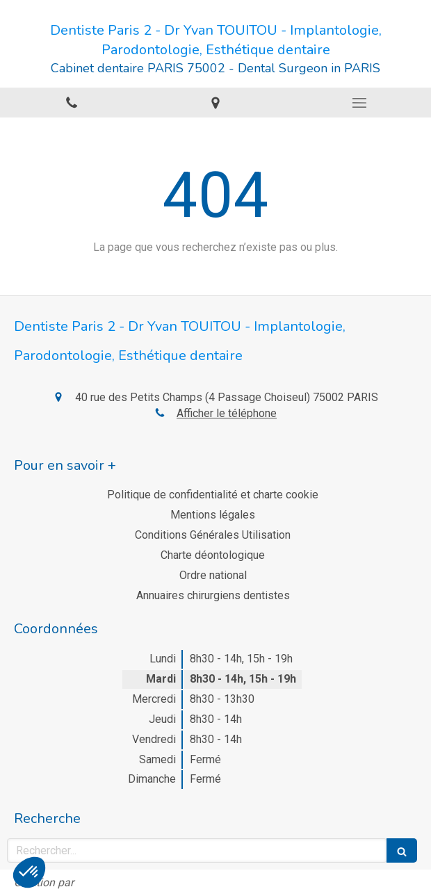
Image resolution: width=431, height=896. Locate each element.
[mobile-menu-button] (359, 103)
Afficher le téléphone (227, 413)
